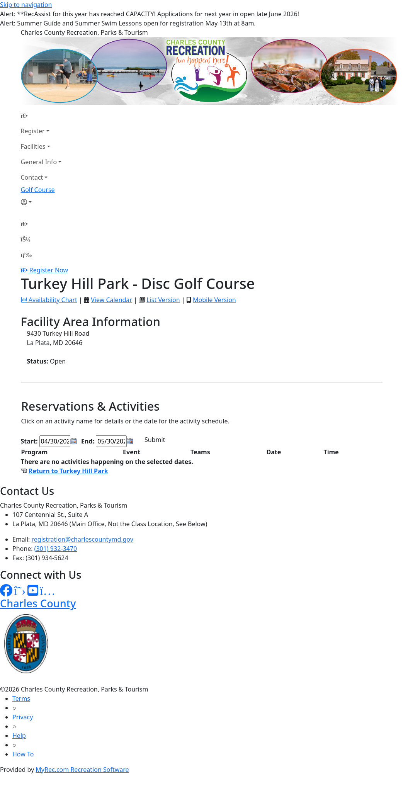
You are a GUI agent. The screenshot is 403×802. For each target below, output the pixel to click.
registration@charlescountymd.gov (82, 539)
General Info (39, 162)
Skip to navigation (26, 4)
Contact (32, 177)
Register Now (48, 270)
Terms (21, 698)
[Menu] (26, 254)
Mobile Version (214, 300)
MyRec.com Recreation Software (82, 769)
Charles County (38, 603)
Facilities (33, 146)
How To (23, 754)
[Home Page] (41, 115)
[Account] (41, 202)
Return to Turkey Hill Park (68, 471)
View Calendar (111, 300)
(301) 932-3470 (55, 548)
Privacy (22, 717)
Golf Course (38, 189)
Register (33, 131)
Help (19, 735)
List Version (163, 300)
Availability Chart (49, 300)
